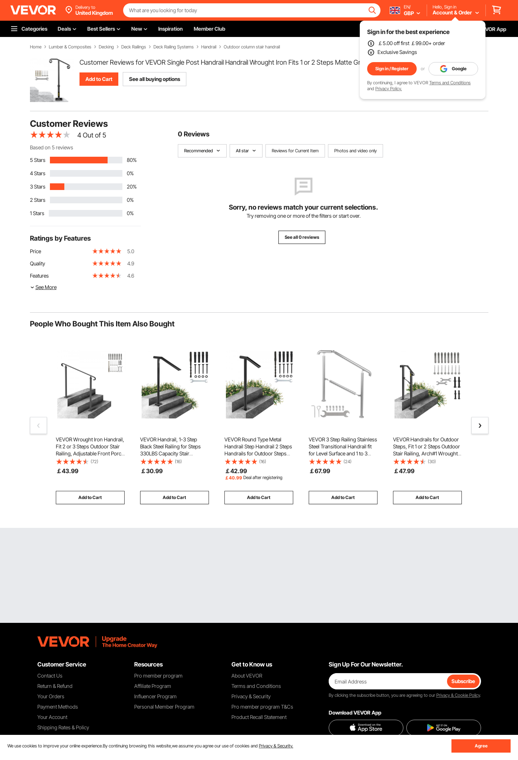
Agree (481, 746)
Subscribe (463, 681)
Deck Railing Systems (173, 47)
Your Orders (50, 696)
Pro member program (158, 675)
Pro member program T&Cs (262, 706)
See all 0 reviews (302, 237)
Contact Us (49, 675)
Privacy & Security (251, 696)
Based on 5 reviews (51, 147)
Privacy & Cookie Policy (458, 695)
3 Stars (37, 186)
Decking (106, 47)
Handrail (208, 47)
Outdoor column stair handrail (252, 47)
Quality (37, 263)
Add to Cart (98, 79)
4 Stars (37, 173)
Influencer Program (155, 696)
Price (35, 251)
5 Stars (37, 160)
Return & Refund (54, 686)
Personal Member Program (164, 706)
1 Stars (37, 213)
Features (39, 275)
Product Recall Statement (259, 717)
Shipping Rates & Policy (63, 727)
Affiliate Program (152, 686)
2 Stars (37, 200)
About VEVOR (246, 675)
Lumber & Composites (70, 47)
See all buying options (154, 79)
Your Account (52, 717)
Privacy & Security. (276, 746)
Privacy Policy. (388, 88)
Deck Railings (133, 47)
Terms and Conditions (450, 82)
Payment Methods (57, 706)
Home (35, 47)
